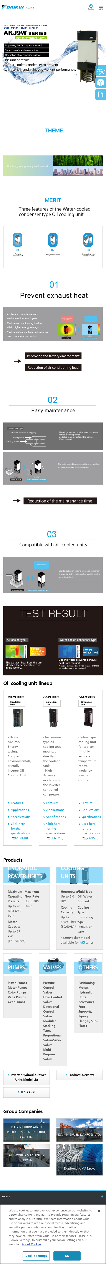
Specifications (20, 817)
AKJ (82, 942)
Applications (20, 810)
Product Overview (81, 1075)
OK (67, 1255)
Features (17, 803)
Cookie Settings (36, 1255)
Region (91, 9)
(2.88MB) (20, 831)
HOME (6, 1196)
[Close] (99, 1211)
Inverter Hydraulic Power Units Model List (28, 1077)
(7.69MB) (55, 831)
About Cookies (31, 1244)
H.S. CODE (28, 1092)
